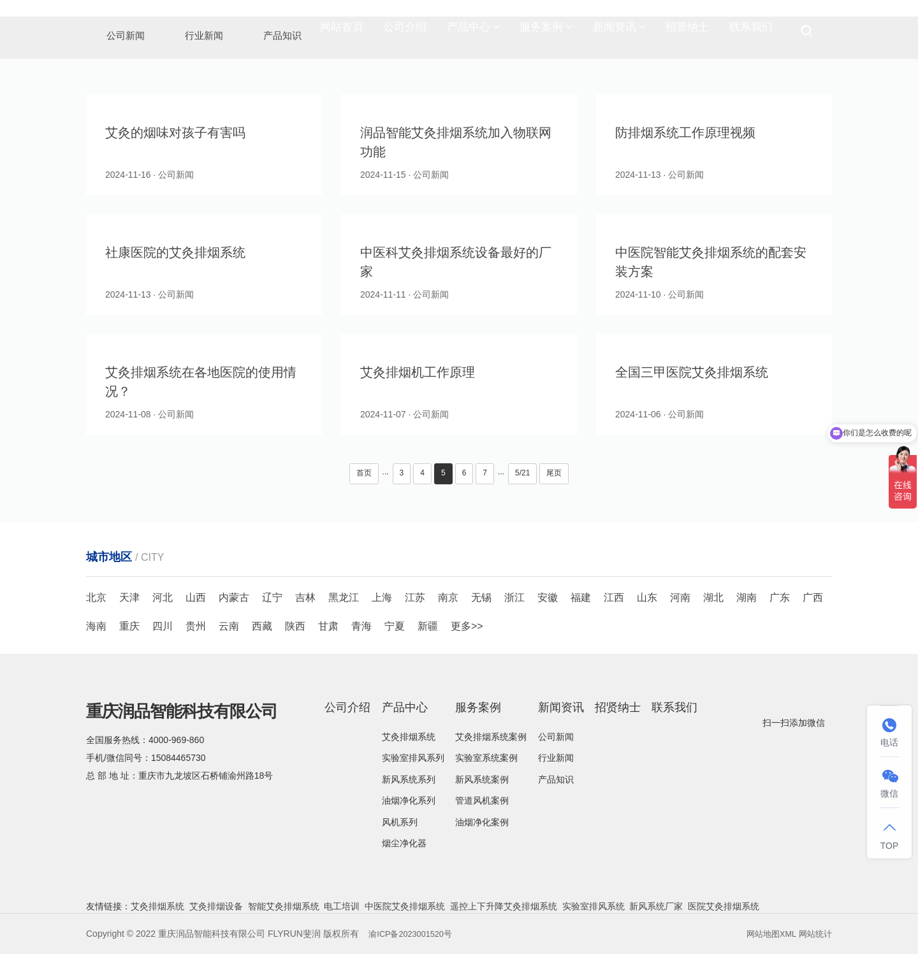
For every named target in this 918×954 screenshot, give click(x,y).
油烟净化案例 (482, 822)
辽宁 (272, 597)
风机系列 (400, 822)
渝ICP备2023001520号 (414, 934)
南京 (448, 597)
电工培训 (342, 906)
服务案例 (546, 32)
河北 (162, 597)
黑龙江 (343, 597)
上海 (382, 597)
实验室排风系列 (413, 758)
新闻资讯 (619, 32)
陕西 (295, 626)
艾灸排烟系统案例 (491, 737)
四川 (162, 626)
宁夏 (394, 626)
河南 (680, 597)
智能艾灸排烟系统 (283, 906)
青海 (361, 626)
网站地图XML (767, 934)
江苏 (415, 597)
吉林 (305, 597)
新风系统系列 (408, 779)
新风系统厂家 (656, 906)
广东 (779, 597)
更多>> (467, 626)
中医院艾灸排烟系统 (405, 906)
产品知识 (556, 779)
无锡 (481, 597)
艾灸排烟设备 (216, 906)
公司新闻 (556, 737)
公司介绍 (404, 31)
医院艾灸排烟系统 (723, 906)
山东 (647, 597)
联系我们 (751, 31)
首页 (364, 472)
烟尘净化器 (404, 843)
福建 (581, 597)
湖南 (746, 597)
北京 (96, 597)
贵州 (196, 626)
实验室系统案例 (486, 758)
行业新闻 (556, 758)
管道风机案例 (482, 800)
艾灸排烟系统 (408, 737)
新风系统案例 (482, 779)
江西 (614, 597)
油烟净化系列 (408, 800)
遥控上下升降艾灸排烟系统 (503, 906)
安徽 (547, 597)
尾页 (554, 472)
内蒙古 (234, 597)
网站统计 (814, 934)
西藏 (262, 626)
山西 (196, 597)
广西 (813, 597)
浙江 (514, 597)
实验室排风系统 (593, 906)
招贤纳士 (687, 31)
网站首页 (341, 31)
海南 (96, 626)
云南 (229, 626)
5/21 (522, 472)
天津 (129, 597)
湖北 (713, 597)
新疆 (428, 626)
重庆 (129, 626)
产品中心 (473, 32)
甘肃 (328, 626)
